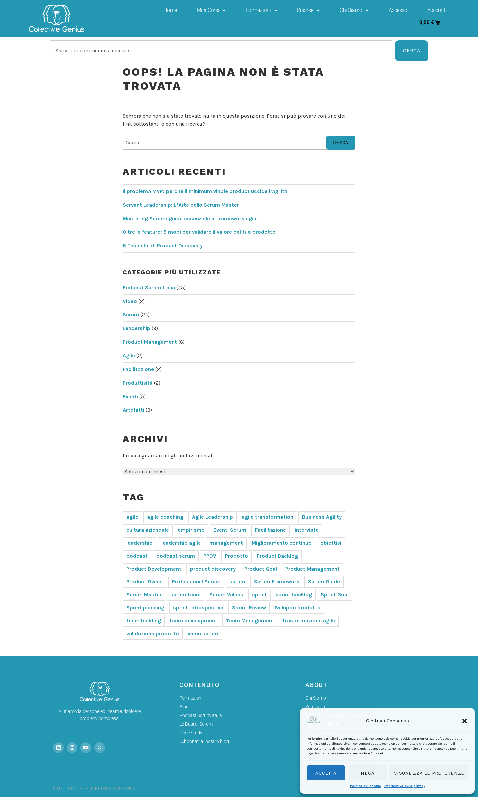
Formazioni (261, 10)
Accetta (325, 773)
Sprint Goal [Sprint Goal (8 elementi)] (335, 594)
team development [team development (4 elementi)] (193, 620)
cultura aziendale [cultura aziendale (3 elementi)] (147, 530)
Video (130, 301)
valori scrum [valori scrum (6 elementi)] (203, 633)
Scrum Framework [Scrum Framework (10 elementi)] (276, 581)
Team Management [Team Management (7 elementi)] (250, 620)
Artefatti (133, 410)
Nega (368, 773)
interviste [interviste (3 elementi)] (307, 530)
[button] (464, 721)
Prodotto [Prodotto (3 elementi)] (236, 556)
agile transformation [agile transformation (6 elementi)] (267, 517)
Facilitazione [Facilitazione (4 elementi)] (270, 530)
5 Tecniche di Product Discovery (163, 245)
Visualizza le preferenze (429, 773)
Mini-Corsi (211, 10)
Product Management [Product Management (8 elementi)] (312, 569)
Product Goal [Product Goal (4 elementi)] (260, 569)
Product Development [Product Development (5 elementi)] (153, 569)
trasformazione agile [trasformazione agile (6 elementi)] (309, 620)
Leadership (136, 328)
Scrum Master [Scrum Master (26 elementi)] (144, 594)
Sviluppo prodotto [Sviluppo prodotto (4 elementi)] (298, 607)
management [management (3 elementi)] (226, 543)
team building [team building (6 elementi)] (143, 620)
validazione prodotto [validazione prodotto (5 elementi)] (152, 633)
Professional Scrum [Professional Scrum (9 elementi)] (196, 581)
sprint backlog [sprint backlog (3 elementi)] (294, 594)
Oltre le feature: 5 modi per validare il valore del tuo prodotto (199, 232)
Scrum (131, 314)
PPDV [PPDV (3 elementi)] (209, 556)
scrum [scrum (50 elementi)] (237, 581)
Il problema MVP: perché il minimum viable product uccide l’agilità (205, 191)
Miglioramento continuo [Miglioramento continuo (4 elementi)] (282, 543)
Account (436, 10)
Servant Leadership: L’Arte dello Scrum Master (181, 205)
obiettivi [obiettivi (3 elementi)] (330, 543)
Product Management (150, 342)
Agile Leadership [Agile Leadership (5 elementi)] (212, 517)
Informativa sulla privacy (404, 786)
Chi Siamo (354, 10)
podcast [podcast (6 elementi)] (137, 556)
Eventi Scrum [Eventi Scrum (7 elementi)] (229, 530)
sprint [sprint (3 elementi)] (259, 594)
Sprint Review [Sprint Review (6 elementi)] (249, 607)
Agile (129, 355)
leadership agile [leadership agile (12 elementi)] (181, 543)
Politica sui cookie (365, 786)
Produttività (138, 383)
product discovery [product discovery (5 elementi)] (213, 569)
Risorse (308, 10)
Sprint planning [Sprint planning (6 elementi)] (145, 607)
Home (170, 10)
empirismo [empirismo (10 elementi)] (191, 530)
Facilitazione (138, 369)
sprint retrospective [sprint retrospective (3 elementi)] (198, 607)
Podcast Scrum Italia (149, 287)
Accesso (398, 10)
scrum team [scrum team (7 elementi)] (185, 594)
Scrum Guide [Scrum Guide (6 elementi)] (324, 581)
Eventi (130, 396)
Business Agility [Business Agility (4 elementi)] (322, 517)
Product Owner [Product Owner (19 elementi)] (144, 581)
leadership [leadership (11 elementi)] (139, 543)
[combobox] (221, 50)
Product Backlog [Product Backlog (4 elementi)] (277, 556)
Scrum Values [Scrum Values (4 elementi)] (226, 594)
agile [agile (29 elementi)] (132, 517)
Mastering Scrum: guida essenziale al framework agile (190, 218)
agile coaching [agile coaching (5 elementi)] (165, 517)
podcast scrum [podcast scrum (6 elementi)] (175, 556)
